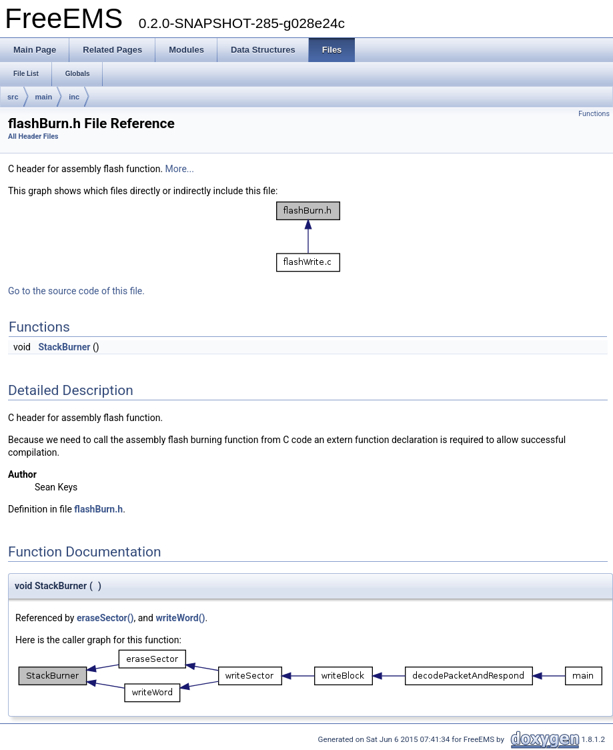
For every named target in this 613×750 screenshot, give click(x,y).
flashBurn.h (98, 509)
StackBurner (64, 347)
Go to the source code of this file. (76, 291)
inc (74, 97)
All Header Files (33, 136)
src (13, 97)
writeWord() (180, 618)
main (44, 97)
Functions (594, 113)
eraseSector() (105, 618)
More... (179, 168)
